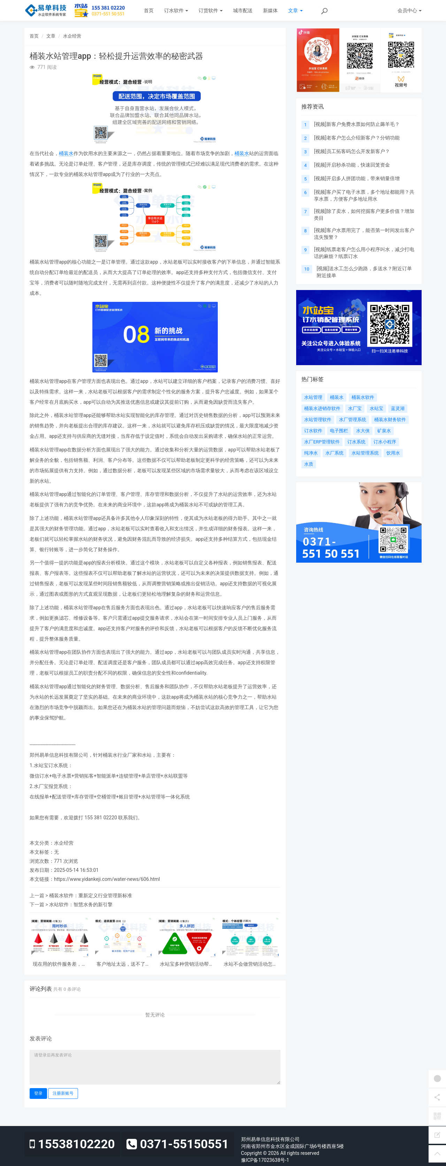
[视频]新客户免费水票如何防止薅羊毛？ (356, 124)
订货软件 (211, 10)
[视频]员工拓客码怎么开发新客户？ (352, 151)
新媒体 (270, 10)
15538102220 (72, 1144)
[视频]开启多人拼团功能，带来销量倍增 (356, 178)
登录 (38, 1093)
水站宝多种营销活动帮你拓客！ (187, 964)
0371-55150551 (177, 1144)
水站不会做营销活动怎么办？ (250, 964)
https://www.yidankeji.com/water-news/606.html (107, 879)
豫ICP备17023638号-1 (265, 1160)
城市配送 (243, 10)
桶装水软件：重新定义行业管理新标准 (90, 895)
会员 (410, 10)
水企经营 (72, 36)
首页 (149, 10)
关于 (363, 10)
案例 (320, 10)
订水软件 (176, 10)
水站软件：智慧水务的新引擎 (81, 904)
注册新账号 (63, 1093)
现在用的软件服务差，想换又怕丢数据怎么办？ (59, 964)
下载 (343, 10)
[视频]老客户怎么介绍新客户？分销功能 (356, 137)
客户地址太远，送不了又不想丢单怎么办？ (123, 964)
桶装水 (66, 153)
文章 (295, 10)
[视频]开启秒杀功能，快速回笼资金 (352, 165)
